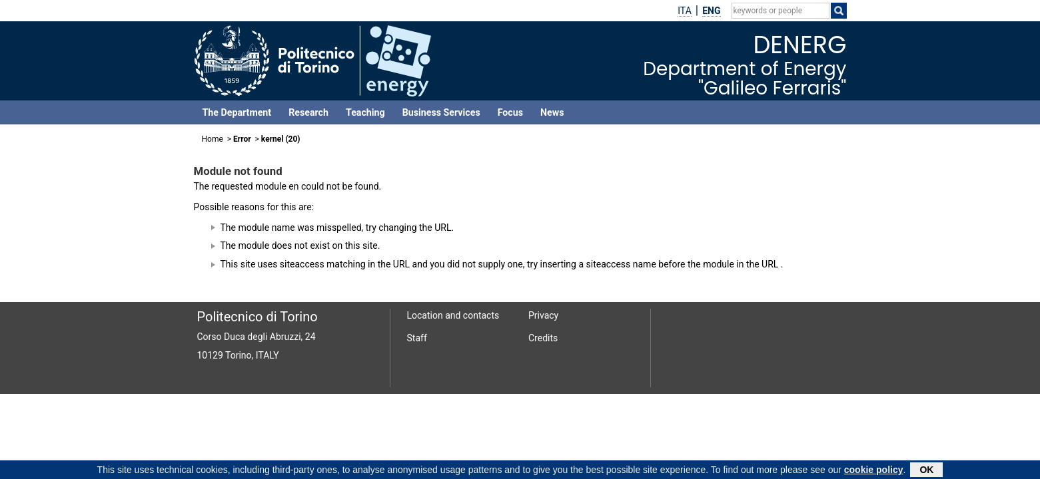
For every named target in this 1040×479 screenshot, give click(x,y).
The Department (237, 112)
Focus (510, 112)
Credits (543, 338)
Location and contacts (453, 315)
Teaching (365, 112)
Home (212, 139)
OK (926, 471)
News (552, 112)
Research (308, 112)
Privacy (543, 315)
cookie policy (873, 471)
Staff (417, 338)
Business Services (441, 112)
